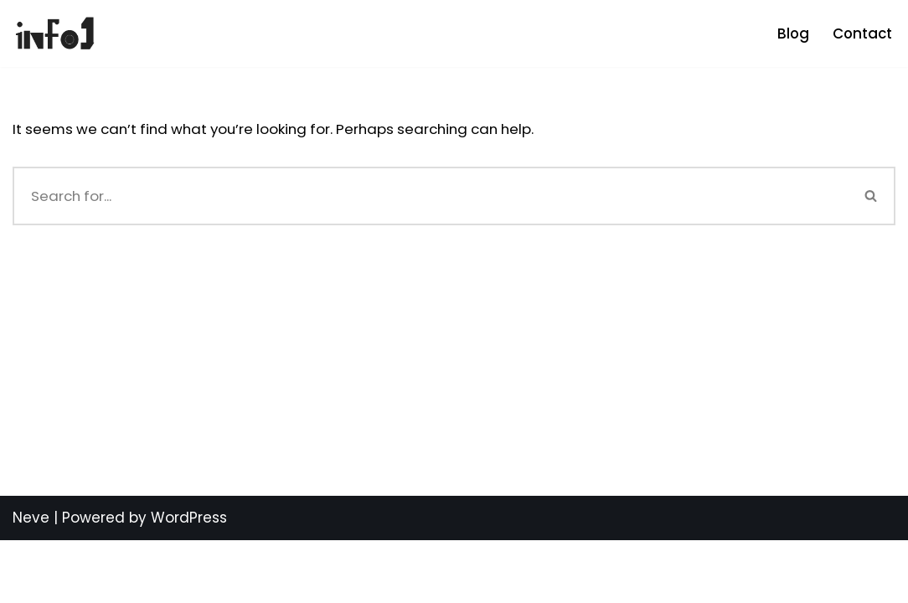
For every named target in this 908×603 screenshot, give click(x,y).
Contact (861, 33)
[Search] (430, 196)
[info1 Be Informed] (54, 33)
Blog (791, 33)
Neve (31, 580)
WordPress (189, 580)
